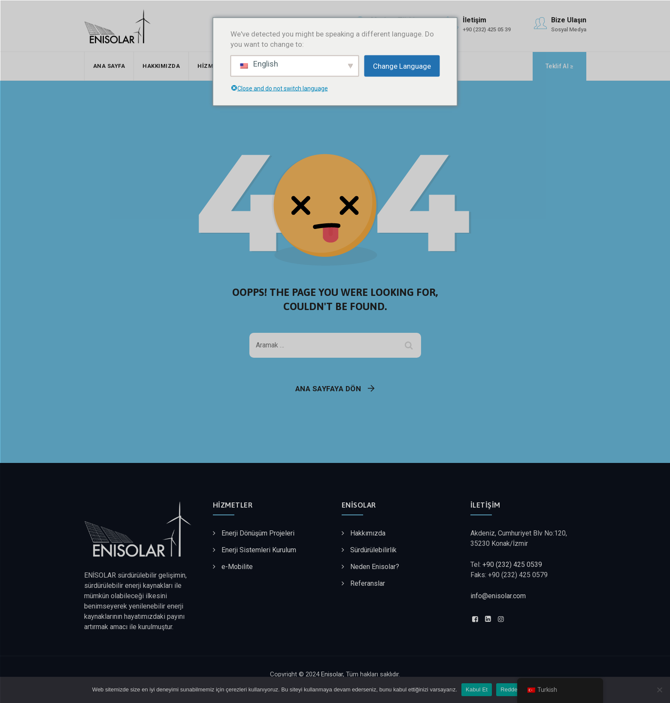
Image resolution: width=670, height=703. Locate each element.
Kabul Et (477, 689)
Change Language (402, 65)
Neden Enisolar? (374, 567)
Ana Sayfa (109, 66)
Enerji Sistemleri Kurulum (258, 550)
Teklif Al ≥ (559, 66)
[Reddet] (659, 689)
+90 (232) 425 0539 (512, 564)
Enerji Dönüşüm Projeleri (257, 533)
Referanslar (367, 583)
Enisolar (332, 674)
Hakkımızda (161, 66)
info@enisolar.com (498, 596)
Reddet (509, 689)
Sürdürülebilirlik (373, 550)
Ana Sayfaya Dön (328, 388)
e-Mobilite (237, 567)
